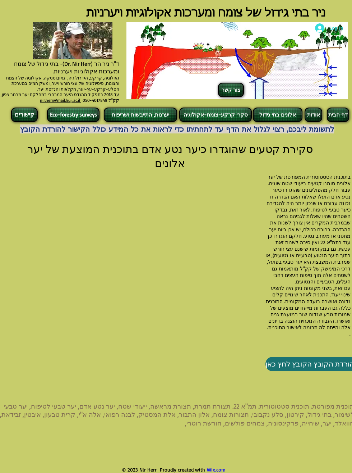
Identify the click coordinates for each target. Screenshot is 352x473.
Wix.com (216, 470)
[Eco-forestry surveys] (73, 115)
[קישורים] (24, 115)
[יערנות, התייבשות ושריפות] (140, 115)
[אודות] (313, 115)
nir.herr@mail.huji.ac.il (60, 100)
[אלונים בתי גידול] (277, 115)
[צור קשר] (231, 90)
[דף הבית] (338, 115)
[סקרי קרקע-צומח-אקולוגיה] (215, 115)
